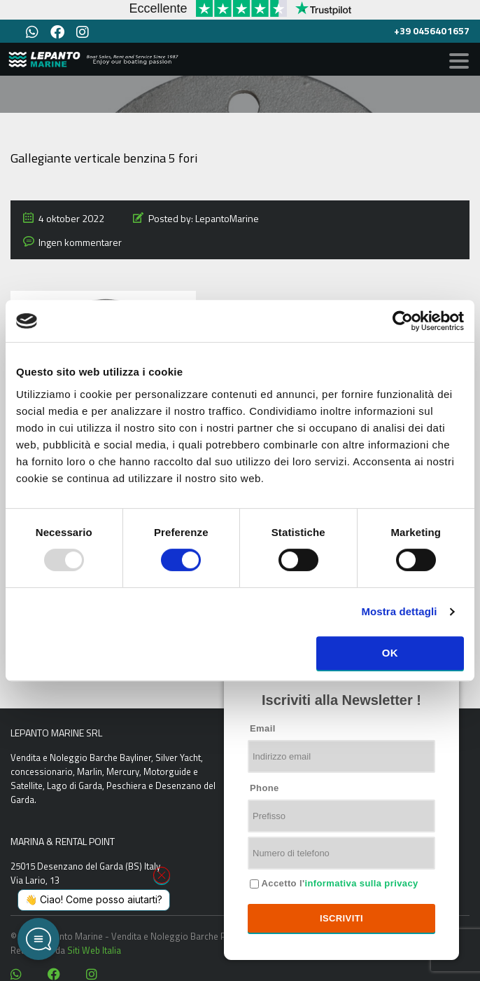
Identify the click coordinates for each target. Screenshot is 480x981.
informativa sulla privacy (361, 883)
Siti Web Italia (94, 950)
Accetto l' (338, 883)
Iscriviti (341, 918)
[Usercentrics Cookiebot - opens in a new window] (402, 320)
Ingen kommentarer (80, 242)
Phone (264, 788)
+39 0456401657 (432, 30)
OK (390, 653)
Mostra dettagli (399, 611)
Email (263, 728)
